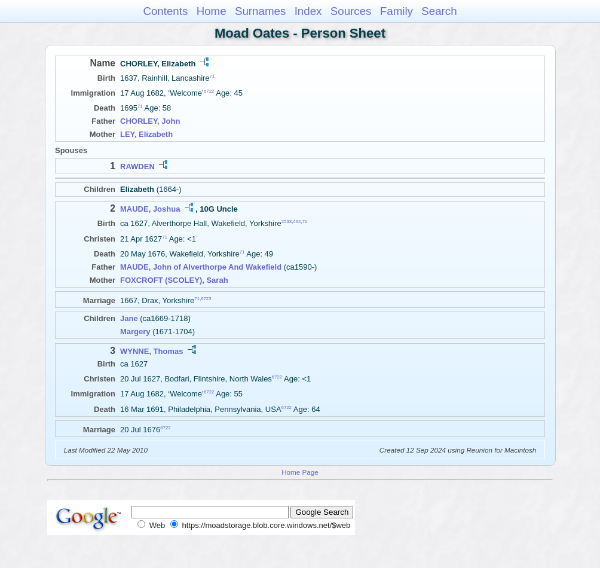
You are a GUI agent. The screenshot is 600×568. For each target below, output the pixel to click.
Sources (351, 11)
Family (396, 11)
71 (212, 76)
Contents (165, 11)
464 (297, 221)
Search (439, 11)
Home (211, 11)
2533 (286, 221)
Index (308, 11)
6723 (206, 298)
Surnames (260, 11)
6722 (209, 91)
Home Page (300, 472)
